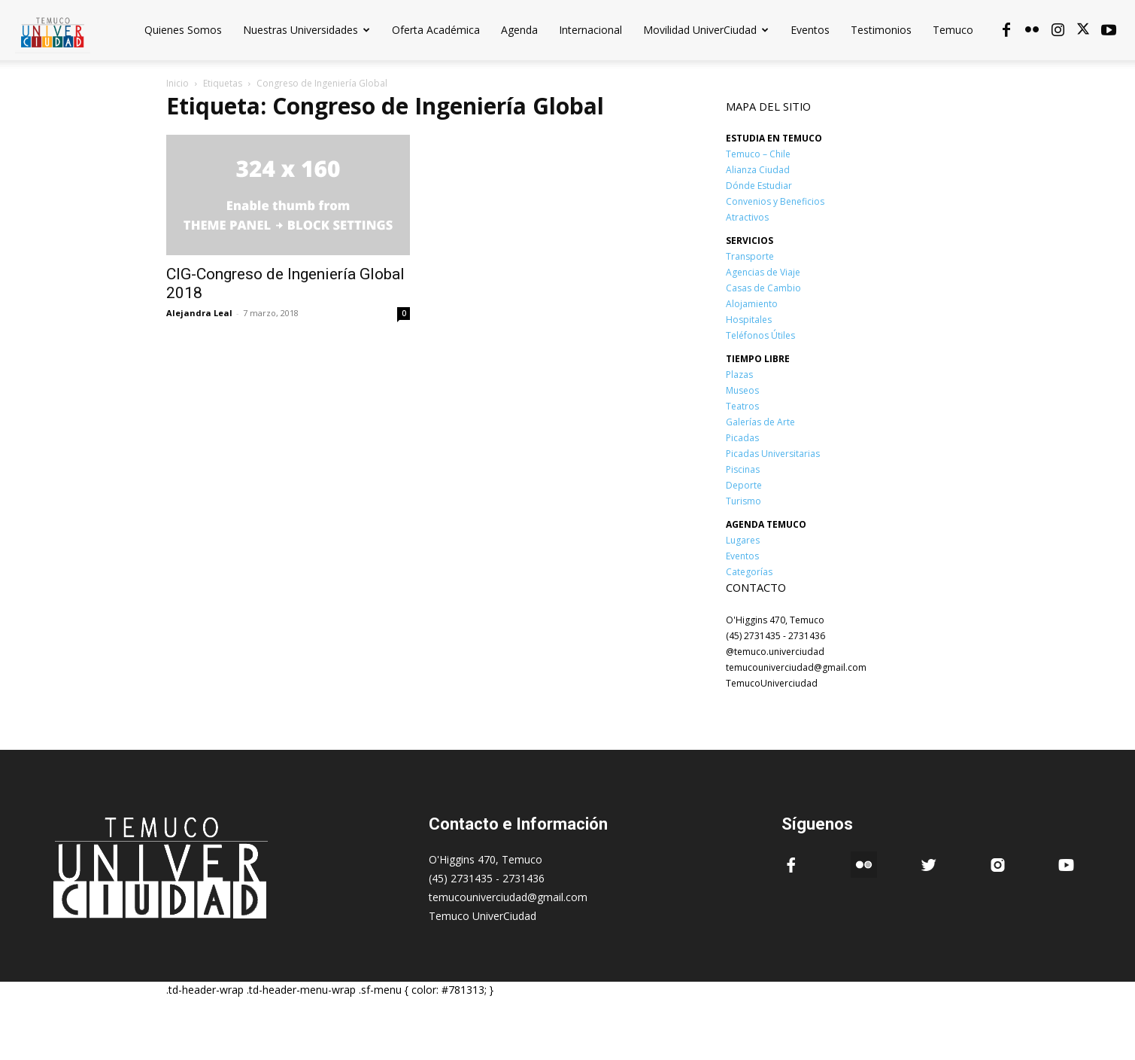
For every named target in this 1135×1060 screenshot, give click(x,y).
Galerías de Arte (760, 422)
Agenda (519, 30)
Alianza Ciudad (758, 169)
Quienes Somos (183, 30)
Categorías (749, 571)
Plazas (739, 374)
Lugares (743, 540)
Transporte (750, 256)
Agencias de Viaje (763, 272)
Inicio (177, 83)
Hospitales (749, 319)
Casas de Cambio (763, 288)
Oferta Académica (436, 30)
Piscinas (743, 469)
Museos (742, 390)
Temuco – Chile (758, 154)
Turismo (743, 501)
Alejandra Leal (199, 312)
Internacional (590, 30)
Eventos (810, 30)
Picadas (742, 437)
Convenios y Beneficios (775, 201)
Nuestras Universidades (306, 30)
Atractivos (747, 217)
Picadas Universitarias (773, 453)
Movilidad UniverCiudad (706, 30)
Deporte (744, 485)
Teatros (742, 406)
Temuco (953, 30)
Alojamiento (752, 303)
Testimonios (881, 30)
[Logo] (52, 30)
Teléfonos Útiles (760, 335)
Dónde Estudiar (759, 185)
